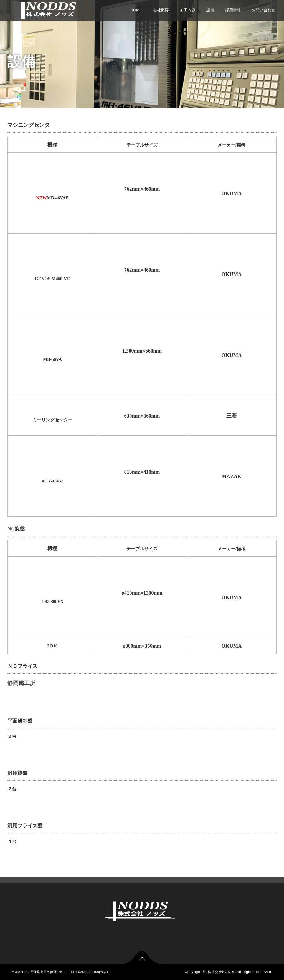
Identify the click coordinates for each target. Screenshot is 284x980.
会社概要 (161, 10)
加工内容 (187, 10)
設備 (210, 10)
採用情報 (233, 10)
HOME (136, 10)
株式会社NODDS (221, 972)
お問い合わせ (263, 10)
